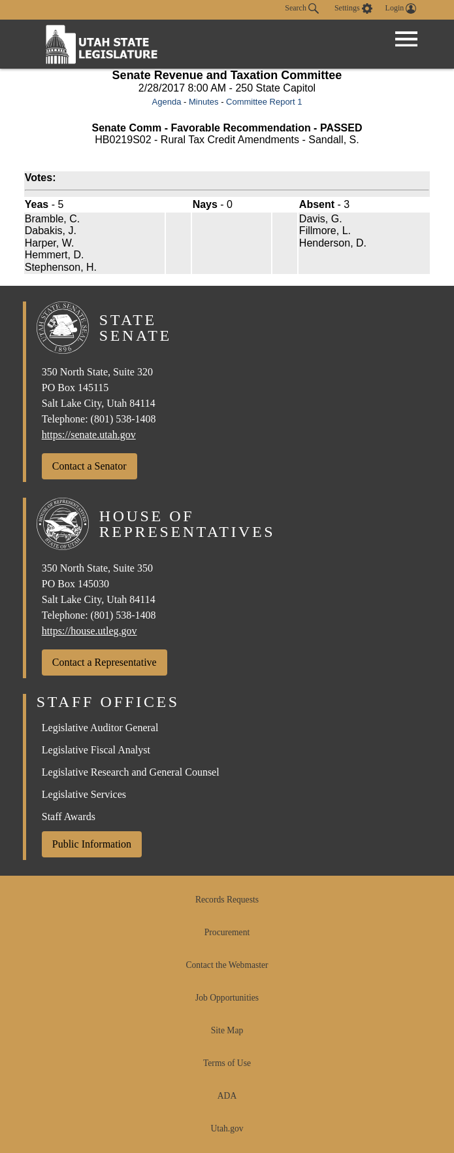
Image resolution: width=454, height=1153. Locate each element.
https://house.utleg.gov (89, 630)
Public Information (91, 844)
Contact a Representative (104, 662)
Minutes (204, 102)
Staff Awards (68, 816)
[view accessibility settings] (353, 8)
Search (302, 8)
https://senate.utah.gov (89, 434)
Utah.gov (226, 1128)
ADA (227, 1096)
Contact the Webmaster (227, 965)
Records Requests (227, 899)
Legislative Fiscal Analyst (96, 749)
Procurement (227, 932)
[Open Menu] (406, 39)
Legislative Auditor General (100, 727)
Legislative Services (84, 794)
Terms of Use (227, 1063)
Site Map (227, 1030)
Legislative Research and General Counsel (130, 772)
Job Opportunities (227, 998)
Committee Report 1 (264, 102)
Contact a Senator (89, 466)
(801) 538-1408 (123, 418)
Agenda (167, 102)
